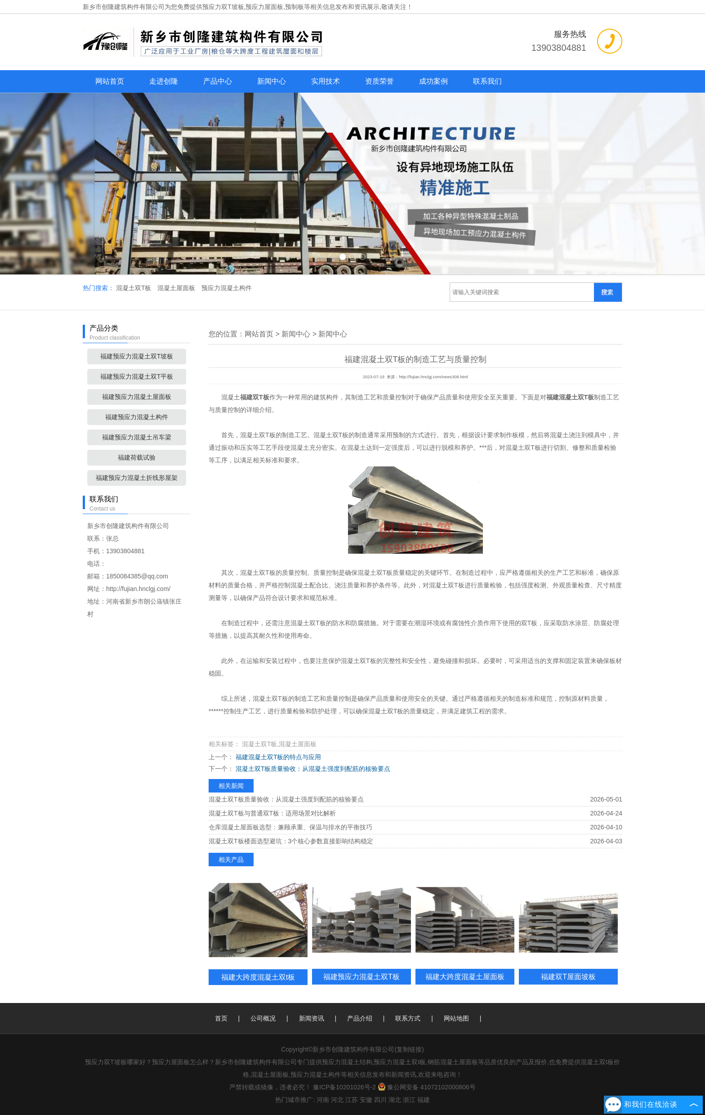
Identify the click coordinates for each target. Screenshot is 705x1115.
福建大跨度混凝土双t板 (258, 977)
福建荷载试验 (137, 457)
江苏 (351, 1099)
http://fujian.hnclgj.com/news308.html (433, 377)
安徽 (366, 1099)
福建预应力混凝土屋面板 (136, 396)
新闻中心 (271, 81)
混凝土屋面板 (177, 287)
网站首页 (109, 81)
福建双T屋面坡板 (568, 976)
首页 (221, 1018)
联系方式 (407, 1018)
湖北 (394, 1099)
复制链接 (409, 1049)
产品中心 (217, 81)
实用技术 (325, 81)
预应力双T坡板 (223, 6)
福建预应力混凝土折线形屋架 (137, 477)
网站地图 (456, 1018)
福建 (423, 1099)
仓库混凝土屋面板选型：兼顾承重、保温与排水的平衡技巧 (290, 827)
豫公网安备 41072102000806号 (427, 1087)
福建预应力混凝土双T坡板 (137, 356)
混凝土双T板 (134, 287)
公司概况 (263, 1018)
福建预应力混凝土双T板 (361, 976)
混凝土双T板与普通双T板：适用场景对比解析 (272, 813)
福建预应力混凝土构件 (136, 417)
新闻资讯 (311, 1018)
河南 (323, 1099)
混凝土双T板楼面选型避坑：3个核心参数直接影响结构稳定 (291, 841)
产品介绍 (359, 1018)
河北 (337, 1099)
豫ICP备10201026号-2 (344, 1087)
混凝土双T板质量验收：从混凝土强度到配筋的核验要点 (312, 768)
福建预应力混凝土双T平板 (137, 376)
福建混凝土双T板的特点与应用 (277, 757)
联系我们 (487, 81)
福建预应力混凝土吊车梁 (136, 437)
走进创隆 (163, 81)
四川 (380, 1099)
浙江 (409, 1099)
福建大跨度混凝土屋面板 (464, 976)
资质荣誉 (379, 81)
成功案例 (433, 81)
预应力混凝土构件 (226, 287)
